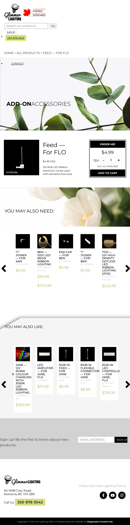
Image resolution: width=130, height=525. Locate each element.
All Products (28, 53)
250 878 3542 (30, 502)
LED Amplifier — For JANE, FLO (45, 372)
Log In (11, 32)
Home (8, 53)
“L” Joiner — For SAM (23, 258)
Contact (17, 63)
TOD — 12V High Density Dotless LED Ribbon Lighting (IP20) (109, 265)
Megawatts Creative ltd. (100, 521)
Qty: (96, 160)
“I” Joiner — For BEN (88, 258)
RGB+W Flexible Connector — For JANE (90, 374)
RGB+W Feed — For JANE (66, 372)
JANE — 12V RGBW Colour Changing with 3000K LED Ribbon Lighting (24, 381)
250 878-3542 (16, 38)
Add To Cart (107, 173)
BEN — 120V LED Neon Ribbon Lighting (44, 261)
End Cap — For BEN (66, 256)
